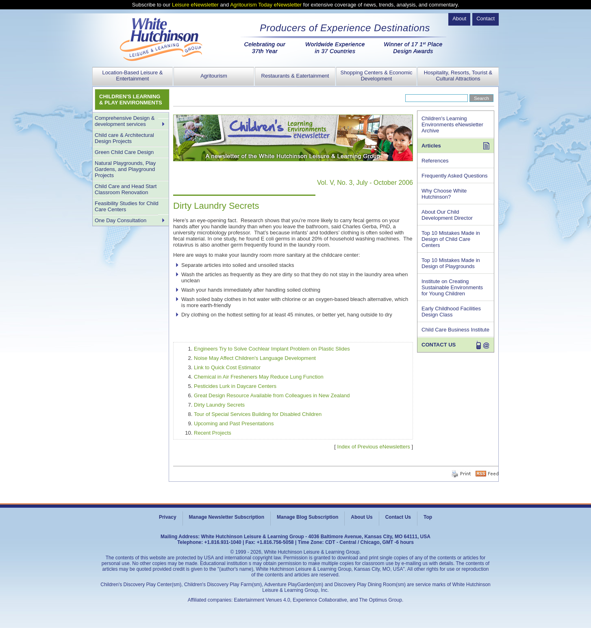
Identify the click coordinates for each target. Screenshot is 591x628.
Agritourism (213, 76)
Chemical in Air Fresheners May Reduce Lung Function (259, 377)
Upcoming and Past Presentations (234, 423)
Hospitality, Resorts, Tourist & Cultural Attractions (458, 75)
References (435, 161)
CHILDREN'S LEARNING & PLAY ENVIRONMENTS (130, 99)
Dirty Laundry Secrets (219, 405)
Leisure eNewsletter (195, 5)
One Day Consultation (120, 220)
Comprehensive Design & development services (124, 121)
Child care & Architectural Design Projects (124, 138)
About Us (361, 517)
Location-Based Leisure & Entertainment (132, 75)
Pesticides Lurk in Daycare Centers (235, 386)
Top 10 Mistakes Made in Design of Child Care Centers (451, 239)
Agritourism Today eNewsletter (266, 5)
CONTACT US (439, 345)
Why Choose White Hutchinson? (444, 194)
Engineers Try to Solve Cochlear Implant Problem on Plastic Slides (272, 349)
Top (428, 517)
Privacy (167, 517)
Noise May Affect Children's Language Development (255, 358)
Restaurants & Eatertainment (295, 76)
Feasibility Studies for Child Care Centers (127, 206)
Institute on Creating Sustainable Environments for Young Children (452, 287)
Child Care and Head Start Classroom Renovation (125, 189)
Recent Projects (212, 433)
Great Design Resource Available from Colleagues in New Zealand (272, 395)
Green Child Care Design (124, 152)
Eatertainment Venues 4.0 (262, 600)
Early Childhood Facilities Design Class (451, 311)
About (459, 18)
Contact (485, 18)
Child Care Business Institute (455, 330)
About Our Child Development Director (447, 215)
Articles (431, 146)
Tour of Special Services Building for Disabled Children (258, 414)
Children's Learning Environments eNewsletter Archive (452, 124)
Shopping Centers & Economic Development (376, 75)
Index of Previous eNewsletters (373, 447)
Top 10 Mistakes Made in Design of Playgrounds (451, 263)
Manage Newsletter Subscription (226, 517)
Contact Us (398, 517)
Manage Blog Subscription (307, 517)
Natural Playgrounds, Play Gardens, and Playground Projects (125, 169)
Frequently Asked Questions (455, 176)
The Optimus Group (380, 600)
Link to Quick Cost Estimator (227, 367)
